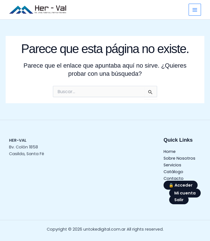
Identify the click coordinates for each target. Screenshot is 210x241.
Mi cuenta (185, 193)
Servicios (172, 165)
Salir (179, 200)
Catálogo (173, 172)
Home (170, 151)
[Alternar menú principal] (195, 10)
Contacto (174, 178)
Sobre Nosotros (179, 158)
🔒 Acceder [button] (181, 185)
